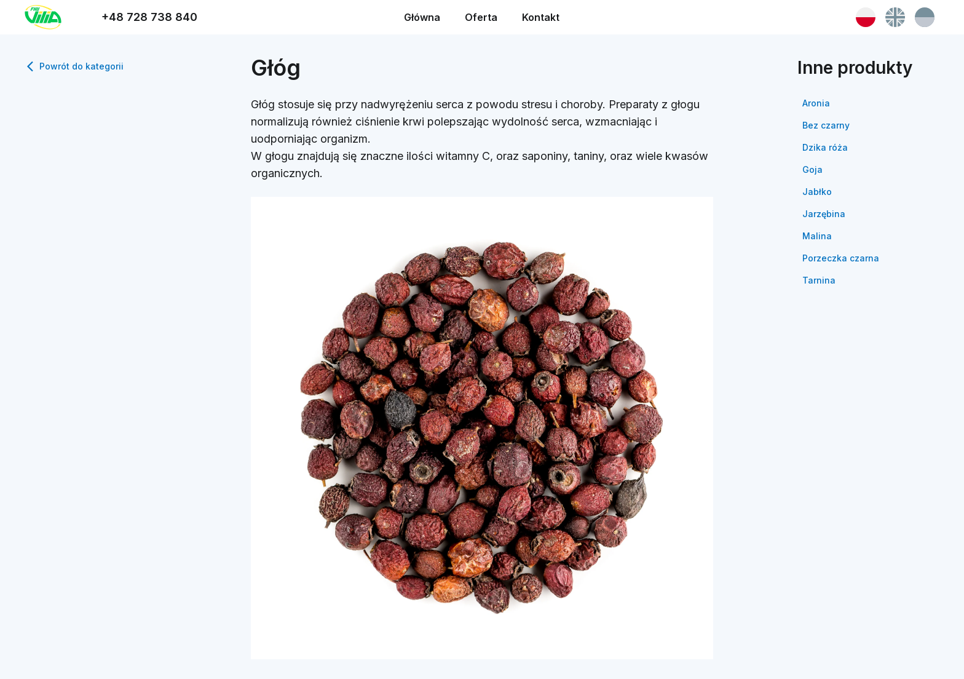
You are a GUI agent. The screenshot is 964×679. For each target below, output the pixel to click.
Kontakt (540, 17)
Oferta (481, 17)
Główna (422, 17)
